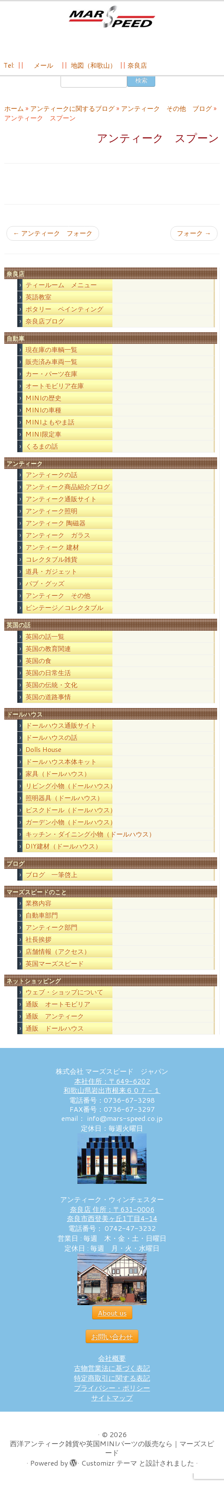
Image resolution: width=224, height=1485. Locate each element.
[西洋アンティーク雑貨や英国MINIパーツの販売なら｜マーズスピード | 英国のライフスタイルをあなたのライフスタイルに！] (112, 17)
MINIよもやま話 (50, 424)
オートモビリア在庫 (55, 388)
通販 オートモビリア (58, 1006)
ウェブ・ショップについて (64, 994)
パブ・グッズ (45, 586)
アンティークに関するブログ (72, 111)
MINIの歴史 (43, 400)
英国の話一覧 (45, 638)
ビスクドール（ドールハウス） (71, 812)
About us (112, 1315)
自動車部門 (42, 917)
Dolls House (43, 752)
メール (42, 65)
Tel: (9, 65)
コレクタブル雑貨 (51, 561)
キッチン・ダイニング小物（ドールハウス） (90, 836)
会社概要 (112, 1360)
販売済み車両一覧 (51, 364)
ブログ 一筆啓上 (51, 877)
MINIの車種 (43, 412)
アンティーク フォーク (53, 235)
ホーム (14, 111)
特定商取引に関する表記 (112, 1380)
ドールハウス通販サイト (61, 728)
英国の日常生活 (48, 675)
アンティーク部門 (51, 929)
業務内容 (38, 905)
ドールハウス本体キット (61, 764)
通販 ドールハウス (55, 1030)
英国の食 (38, 662)
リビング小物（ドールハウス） (71, 788)
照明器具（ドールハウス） (64, 800)
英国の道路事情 (48, 699)
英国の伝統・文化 (51, 687)
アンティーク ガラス (58, 537)
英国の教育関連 (48, 650)
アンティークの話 (51, 477)
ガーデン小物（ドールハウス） (71, 824)
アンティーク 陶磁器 (56, 525)
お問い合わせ (112, 1339)
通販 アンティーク (55, 1018)
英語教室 (38, 299)
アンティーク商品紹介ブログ (68, 489)
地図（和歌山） (93, 65)
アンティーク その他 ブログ (166, 111)
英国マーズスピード (55, 966)
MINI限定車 (43, 436)
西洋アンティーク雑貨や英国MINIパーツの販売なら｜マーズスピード (112, 1450)
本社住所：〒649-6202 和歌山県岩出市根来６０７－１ (112, 1088)
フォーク (194, 235)
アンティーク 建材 (52, 549)
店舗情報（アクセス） (58, 954)
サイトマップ (112, 1400)
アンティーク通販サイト (61, 501)
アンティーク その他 (58, 598)
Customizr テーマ (109, 1465)
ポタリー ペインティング (64, 311)
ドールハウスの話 (51, 740)
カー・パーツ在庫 (51, 376)
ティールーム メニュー (61, 287)
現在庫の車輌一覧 (51, 352)
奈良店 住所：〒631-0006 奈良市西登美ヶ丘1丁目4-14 (112, 1216)
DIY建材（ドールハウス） (64, 848)
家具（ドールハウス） (58, 776)
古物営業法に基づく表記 (112, 1370)
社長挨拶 (38, 942)
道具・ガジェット (51, 574)
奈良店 (137, 65)
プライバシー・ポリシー (112, 1390)
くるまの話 (42, 448)
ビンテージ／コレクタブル (64, 610)
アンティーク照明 (51, 513)
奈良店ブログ (45, 323)
